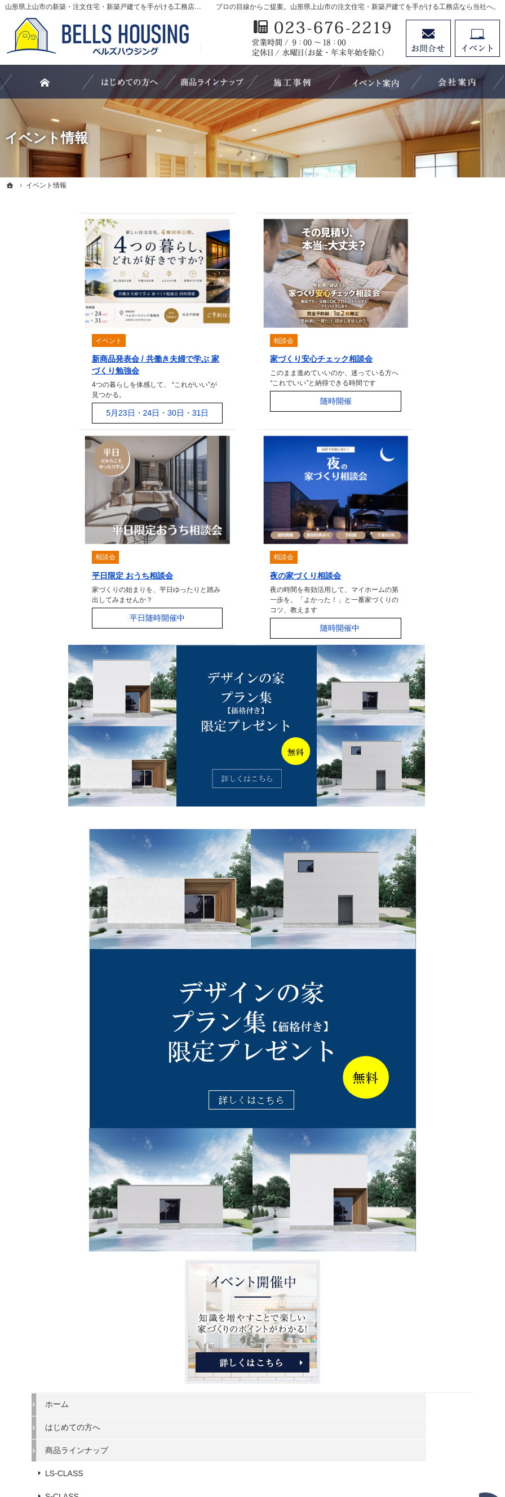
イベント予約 (477, 38)
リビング (408, 752)
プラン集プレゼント (427, 1038)
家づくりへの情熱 (423, 992)
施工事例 (408, 706)
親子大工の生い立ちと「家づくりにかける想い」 (443, 849)
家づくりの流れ (420, 821)
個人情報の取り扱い (427, 1084)
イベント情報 (416, 877)
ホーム (404, 498)
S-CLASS (409, 590)
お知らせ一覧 (416, 1061)
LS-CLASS (411, 567)
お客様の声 (412, 900)
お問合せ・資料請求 (427, 1015)
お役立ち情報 (416, 660)
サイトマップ (416, 1107)
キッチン (408, 774)
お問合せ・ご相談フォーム (431, 1394)
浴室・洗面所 (416, 798)
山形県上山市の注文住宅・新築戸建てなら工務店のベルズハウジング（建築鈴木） (263, 1447)
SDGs (402, 946)
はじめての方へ (420, 521)
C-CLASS (409, 636)
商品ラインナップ (423, 544)
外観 (400, 729)
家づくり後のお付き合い (435, 923)
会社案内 (408, 969)
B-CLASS (409, 613)
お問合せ (428, 38)
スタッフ (408, 683)
